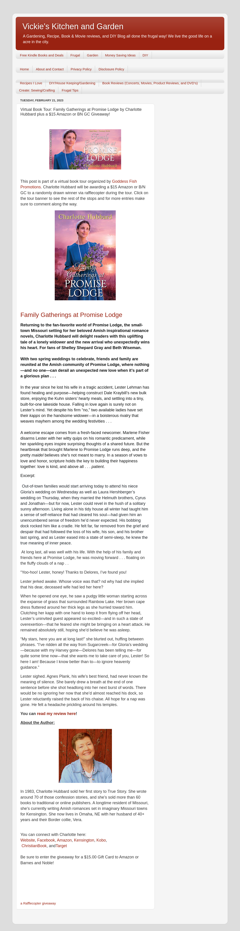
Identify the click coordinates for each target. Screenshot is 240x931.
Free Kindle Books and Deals (41, 55)
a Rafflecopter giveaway (38, 903)
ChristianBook (34, 846)
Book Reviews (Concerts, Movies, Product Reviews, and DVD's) (150, 83)
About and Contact (50, 69)
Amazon (64, 840)
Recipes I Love (31, 83)
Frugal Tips (70, 90)
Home (24, 69)
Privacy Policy (81, 69)
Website (27, 840)
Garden (92, 55)
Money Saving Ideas (120, 55)
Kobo (101, 840)
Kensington (84, 840)
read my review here (56, 713)
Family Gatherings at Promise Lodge (71, 314)
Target (61, 846)
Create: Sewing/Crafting (37, 90)
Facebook (46, 840)
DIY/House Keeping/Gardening (72, 83)
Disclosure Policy (111, 69)
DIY (145, 55)
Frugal (75, 55)
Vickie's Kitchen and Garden (72, 26)
